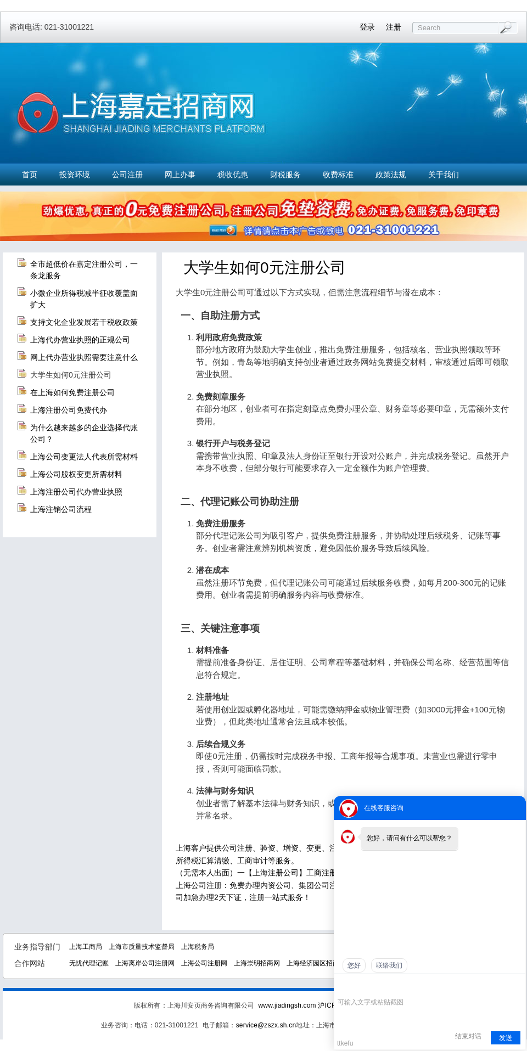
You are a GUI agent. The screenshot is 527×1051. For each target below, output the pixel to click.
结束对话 (468, 1036)
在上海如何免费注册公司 (72, 392)
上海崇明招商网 (257, 963)
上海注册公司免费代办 (68, 410)
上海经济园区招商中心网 (323, 963)
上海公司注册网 (204, 963)
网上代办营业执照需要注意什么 (84, 357)
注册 (393, 27)
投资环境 (74, 174)
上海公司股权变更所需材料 (76, 474)
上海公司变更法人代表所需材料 (84, 456)
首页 (29, 174)
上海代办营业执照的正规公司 (80, 339)
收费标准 (338, 174)
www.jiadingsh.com (287, 1005)
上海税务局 (197, 947)
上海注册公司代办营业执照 (76, 491)
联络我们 (389, 965)
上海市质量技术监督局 (142, 947)
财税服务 (285, 174)
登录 (367, 27)
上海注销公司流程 (61, 509)
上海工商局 (85, 947)
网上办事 (180, 174)
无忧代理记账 (89, 963)
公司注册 (127, 174)
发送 (505, 1038)
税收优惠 (232, 174)
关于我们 (443, 174)
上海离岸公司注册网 (145, 963)
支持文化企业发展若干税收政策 (84, 322)
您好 (354, 965)
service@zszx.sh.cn (266, 1025)
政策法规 (390, 174)
